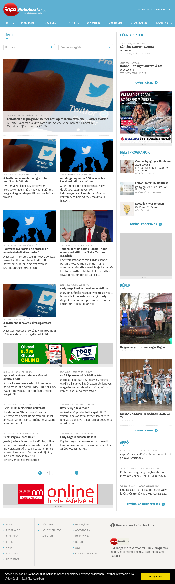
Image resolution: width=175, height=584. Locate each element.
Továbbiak (162, 23)
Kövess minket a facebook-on (135, 525)
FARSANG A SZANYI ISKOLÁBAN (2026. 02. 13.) (145, 415)
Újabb (40, 473)
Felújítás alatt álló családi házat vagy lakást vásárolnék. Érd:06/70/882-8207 (143, 492)
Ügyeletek (12, 554)
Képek (72, 23)
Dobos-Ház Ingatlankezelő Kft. (141, 66)
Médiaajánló (82, 524)
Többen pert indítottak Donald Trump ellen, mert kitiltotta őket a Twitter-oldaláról (83, 252)
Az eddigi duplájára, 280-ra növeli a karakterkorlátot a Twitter (82, 180)
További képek (143, 430)
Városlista (44, 10)
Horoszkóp (12, 559)
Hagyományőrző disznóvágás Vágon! (142, 347)
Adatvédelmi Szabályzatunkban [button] (24, 578)
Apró (9, 548)
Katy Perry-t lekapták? (74, 408)
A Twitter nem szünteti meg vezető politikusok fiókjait (25, 180)
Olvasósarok (139, 23)
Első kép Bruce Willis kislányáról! (81, 376)
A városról (47, 524)
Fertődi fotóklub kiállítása (151, 183)
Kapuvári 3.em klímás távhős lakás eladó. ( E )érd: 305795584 (146, 457)
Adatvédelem (82, 530)
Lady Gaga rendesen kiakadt (78, 437)
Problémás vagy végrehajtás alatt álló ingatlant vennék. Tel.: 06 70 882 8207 (143, 474)
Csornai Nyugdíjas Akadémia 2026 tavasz (153, 163)
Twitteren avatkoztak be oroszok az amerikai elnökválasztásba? (25, 251)
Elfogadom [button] (155, 576)
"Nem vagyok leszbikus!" (19, 437)
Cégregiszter (52, 23)
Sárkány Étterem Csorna (137, 47)
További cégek (143, 82)
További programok (143, 224)
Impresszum (82, 536)
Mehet (51, 47)
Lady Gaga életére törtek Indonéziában (84, 289)
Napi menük (93, 23)
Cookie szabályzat (86, 554)
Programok (28, 23)
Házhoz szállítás (51, 530)
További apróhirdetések (143, 504)
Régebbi (76, 473)
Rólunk (79, 542)
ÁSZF (77, 548)
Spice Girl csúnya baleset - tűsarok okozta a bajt (25, 377)
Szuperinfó (115, 23)
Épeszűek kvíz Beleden (149, 204)
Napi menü (47, 536)
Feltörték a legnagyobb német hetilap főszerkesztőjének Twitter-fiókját (57, 119)
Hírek (7, 23)
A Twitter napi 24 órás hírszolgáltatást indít (27, 325)
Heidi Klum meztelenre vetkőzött (24, 408)
